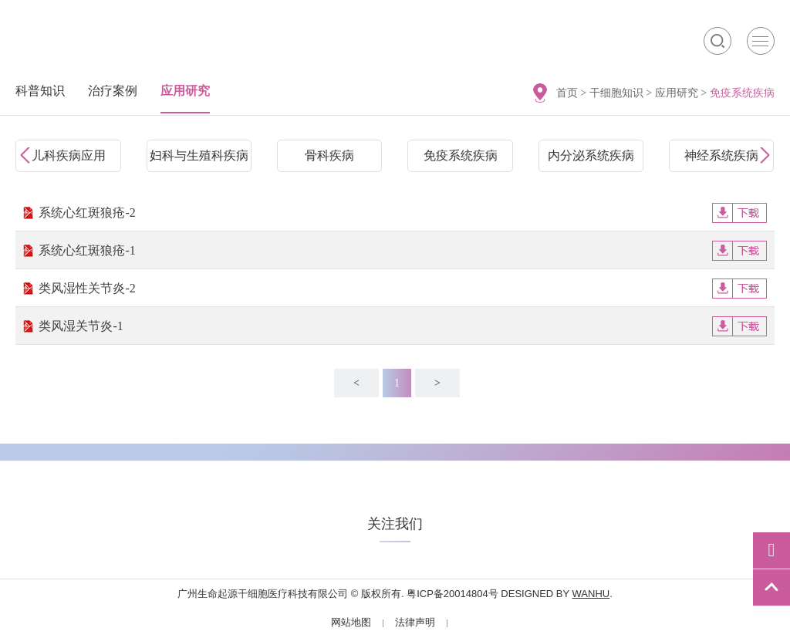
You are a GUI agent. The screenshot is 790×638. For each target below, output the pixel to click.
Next (763, 155)
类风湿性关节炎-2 (402, 288)
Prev (27, 155)
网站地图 (351, 622)
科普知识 (40, 90)
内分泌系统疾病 (591, 155)
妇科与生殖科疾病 (199, 155)
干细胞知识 (616, 93)
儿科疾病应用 (69, 155)
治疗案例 (112, 90)
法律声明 (415, 622)
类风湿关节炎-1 (402, 326)
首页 (567, 93)
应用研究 (676, 93)
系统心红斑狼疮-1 (402, 250)
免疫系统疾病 (461, 155)
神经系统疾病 (721, 155)
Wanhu (591, 593)
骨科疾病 (329, 155)
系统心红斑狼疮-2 (402, 212)
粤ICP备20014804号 (452, 593)
